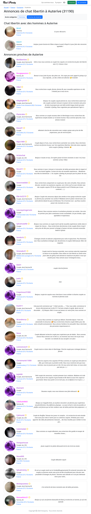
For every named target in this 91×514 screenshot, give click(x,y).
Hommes (22, 17)
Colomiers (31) (21, 269)
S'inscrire (72, 2)
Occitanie (20, 7)
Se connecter (82, 2)
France (13, 7)
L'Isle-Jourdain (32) (22, 215)
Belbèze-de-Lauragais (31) (25, 256)
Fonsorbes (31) (21, 502)
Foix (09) (19, 461)
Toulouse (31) (20, 64)
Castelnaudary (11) (22, 365)
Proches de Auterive (34, 17)
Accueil (6, 7)
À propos (58, 2)
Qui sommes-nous (48, 2)
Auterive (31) (20, 33)
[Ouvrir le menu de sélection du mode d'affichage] (65, 2)
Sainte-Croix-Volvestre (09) (25, 105)
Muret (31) (19, 310)
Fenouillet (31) (21, 133)
